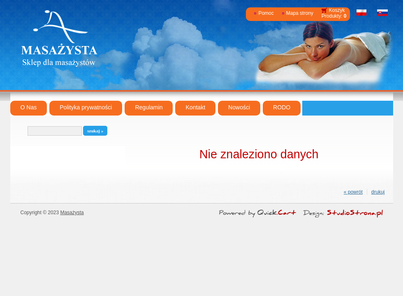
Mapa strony (299, 13)
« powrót (353, 192)
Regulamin (148, 107)
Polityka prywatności (86, 107)
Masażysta (71, 212)
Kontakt (195, 107)
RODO (281, 107)
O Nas (29, 107)
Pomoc (265, 13)
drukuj (378, 192)
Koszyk (337, 10)
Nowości (239, 107)
